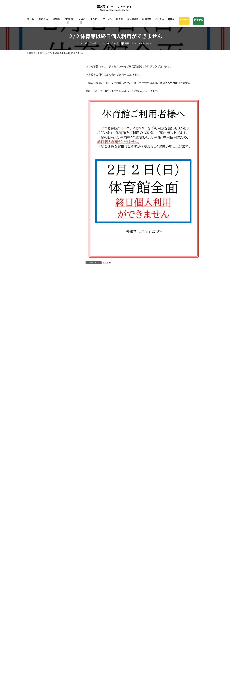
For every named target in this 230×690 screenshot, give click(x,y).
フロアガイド (114, 619)
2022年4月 (36, 550)
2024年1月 (36, 400)
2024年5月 (36, 367)
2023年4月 (36, 475)
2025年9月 (36, 233)
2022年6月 (36, 542)
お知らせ (107, 263)
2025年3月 (36, 283)
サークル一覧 (138, 623)
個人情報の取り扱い (112, 628)
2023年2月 (36, 492)
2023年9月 (36, 433)
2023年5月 (36, 467)
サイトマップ (141, 628)
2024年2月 (36, 392)
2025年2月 (36, 292)
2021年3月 (36, 600)
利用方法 (52, 619)
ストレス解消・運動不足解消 (47, 92)
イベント (35, 84)
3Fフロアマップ (40, 623)
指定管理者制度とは (79, 628)
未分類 (33, 126)
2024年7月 (36, 350)
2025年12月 (36, 208)
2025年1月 (36, 300)
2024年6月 (36, 358)
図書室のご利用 (164, 623)
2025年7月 (36, 250)
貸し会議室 (190, 623)
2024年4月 (36, 375)
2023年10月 (36, 425)
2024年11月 (36, 317)
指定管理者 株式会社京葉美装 (44, 659)
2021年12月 (36, 575)
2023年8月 (36, 442)
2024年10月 (36, 325)
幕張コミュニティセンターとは (77, 623)
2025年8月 (36, 242)
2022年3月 (36, 559)
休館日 (54, 628)
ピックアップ (37, 101)
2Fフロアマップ (169, 619)
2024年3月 (36, 383)
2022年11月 (36, 517)
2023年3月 (36, 484)
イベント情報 (113, 623)
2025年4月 (36, 275)
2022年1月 (36, 567)
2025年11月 (36, 217)
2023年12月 (36, 409)
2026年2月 (36, 192)
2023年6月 (36, 459)
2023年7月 (36, 450)
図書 (32, 117)
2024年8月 (36, 342)
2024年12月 (36, 308)
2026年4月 (36, 175)
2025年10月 (36, 225)
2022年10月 (36, 525)
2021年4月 (36, 592)
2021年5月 (36, 584)
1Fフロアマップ (141, 619)
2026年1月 (36, 200)
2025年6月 (36, 258)
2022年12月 (36, 509)
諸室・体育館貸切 (40, 134)
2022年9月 (36, 534)
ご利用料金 (91, 619)
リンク (163, 628)
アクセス (35, 628)
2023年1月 (36, 500)
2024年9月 (36, 333)
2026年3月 (36, 183)
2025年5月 (36, 267)
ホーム (34, 619)
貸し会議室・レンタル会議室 (47, 142)
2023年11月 (36, 417)
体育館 (71, 619)
